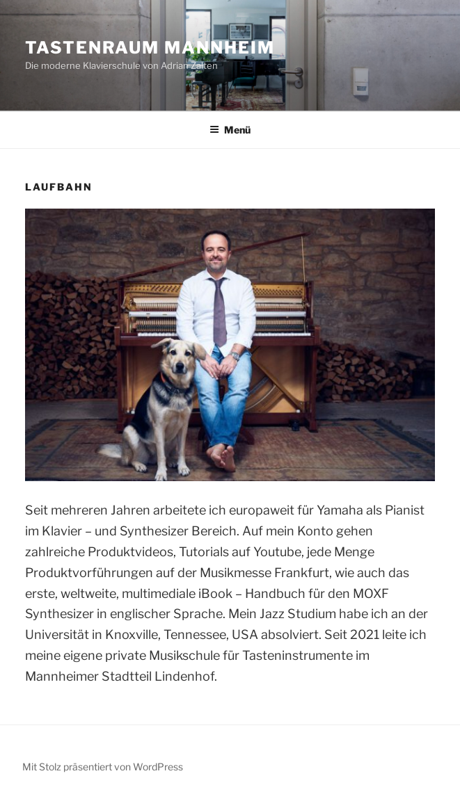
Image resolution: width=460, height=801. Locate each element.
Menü (230, 130)
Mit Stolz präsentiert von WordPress (102, 766)
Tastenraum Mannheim (149, 48)
